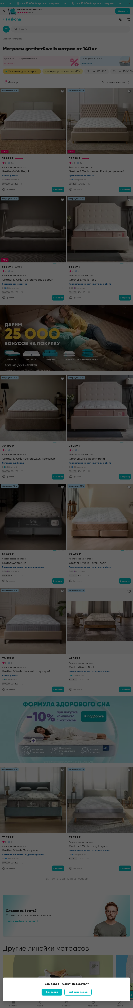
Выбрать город (78, 992)
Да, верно (52, 992)
